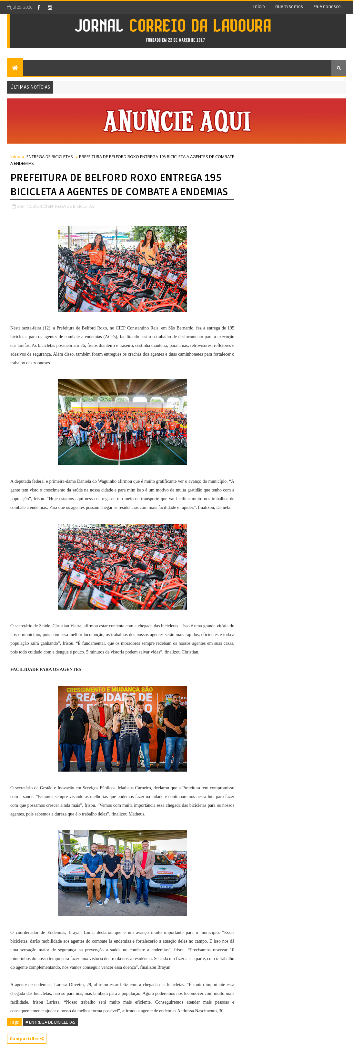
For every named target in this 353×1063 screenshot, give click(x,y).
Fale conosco (327, 6)
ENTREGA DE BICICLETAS (49, 156)
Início (259, 6)
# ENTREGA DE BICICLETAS (50, 1022)
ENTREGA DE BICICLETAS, (71, 206)
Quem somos (289, 6)
